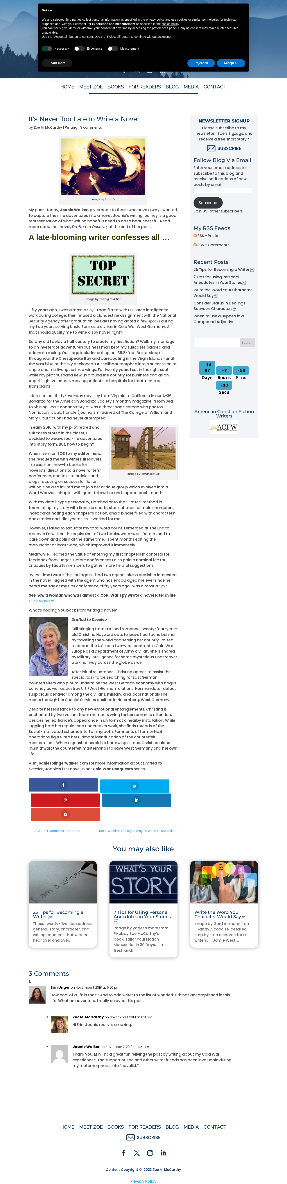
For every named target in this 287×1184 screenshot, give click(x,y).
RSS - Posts (206, 235)
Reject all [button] (201, 1172)
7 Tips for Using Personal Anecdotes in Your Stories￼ (220, 279)
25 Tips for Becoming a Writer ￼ (224, 269)
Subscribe (208, 202)
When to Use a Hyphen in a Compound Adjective (219, 318)
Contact (215, 87)
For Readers (145, 87)
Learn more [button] (57, 1172)
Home (67, 87)
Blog (172, 87)
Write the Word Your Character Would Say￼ (219, 885)
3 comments (91, 127)
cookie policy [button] (170, 1133)
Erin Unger (60, 958)
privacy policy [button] (155, 1128)
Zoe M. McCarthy (48, 127)
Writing (71, 127)
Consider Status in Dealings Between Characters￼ (219, 305)
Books (116, 87)
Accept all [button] (231, 1172)
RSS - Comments (212, 245)
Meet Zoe (91, 87)
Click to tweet (42, 601)
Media (191, 87)
